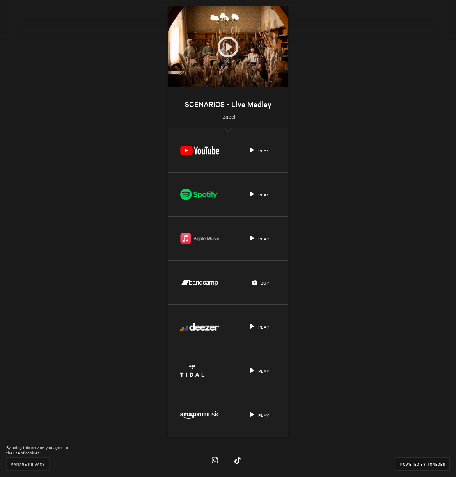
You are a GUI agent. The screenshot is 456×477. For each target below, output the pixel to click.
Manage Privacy (28, 464)
